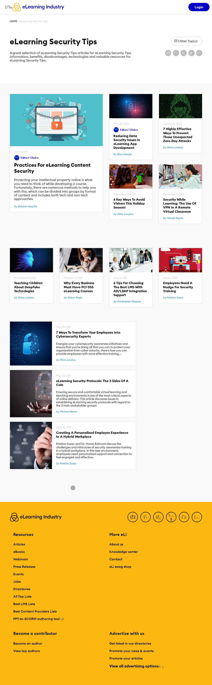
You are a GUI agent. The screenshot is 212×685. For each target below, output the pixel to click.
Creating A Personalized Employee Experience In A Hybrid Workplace (92, 435)
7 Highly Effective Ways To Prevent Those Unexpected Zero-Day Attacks (177, 135)
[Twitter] (145, 517)
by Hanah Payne (173, 218)
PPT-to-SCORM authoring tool (38, 619)
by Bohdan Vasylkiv (25, 206)
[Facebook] (133, 517)
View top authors (26, 651)
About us (116, 544)
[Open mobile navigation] (7, 7)
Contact (115, 559)
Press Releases (24, 566)
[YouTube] (171, 517)
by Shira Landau (173, 147)
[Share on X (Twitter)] (176, 53)
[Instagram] (197, 517)
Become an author (27, 643)
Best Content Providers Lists (35, 611)
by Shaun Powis (73, 297)
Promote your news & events (131, 651)
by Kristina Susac (173, 297)
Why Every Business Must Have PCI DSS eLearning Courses (79, 287)
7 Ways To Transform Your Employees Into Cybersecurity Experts (88, 334)
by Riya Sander (122, 154)
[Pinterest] (184, 517)
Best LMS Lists (24, 604)
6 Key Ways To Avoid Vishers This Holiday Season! (129, 203)
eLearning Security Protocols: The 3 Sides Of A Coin (92, 383)
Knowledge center (123, 552)
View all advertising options (136, 666)
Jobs (17, 581)
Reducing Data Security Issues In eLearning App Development (126, 142)
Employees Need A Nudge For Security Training (178, 287)
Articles (19, 544)
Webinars (20, 559)
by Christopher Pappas (127, 301)
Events (18, 574)
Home (13, 21)
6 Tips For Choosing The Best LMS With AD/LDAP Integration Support (130, 289)
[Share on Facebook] (168, 53)
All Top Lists (22, 596)
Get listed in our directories (130, 643)
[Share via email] (191, 53)
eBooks (19, 552)
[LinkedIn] (158, 517)
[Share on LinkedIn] (184, 53)
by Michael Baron (66, 411)
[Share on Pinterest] (199, 53)
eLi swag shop (120, 566)
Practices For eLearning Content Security (52, 168)
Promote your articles (126, 658)
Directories (21, 589)
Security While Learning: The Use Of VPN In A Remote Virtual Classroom (179, 205)
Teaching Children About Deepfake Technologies (28, 287)
